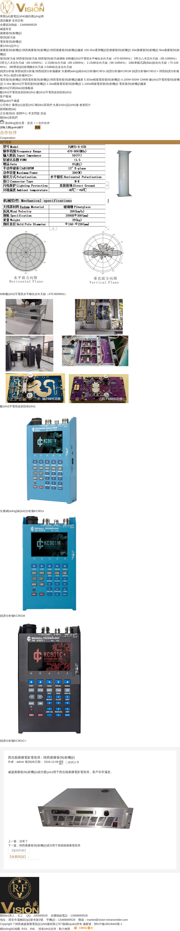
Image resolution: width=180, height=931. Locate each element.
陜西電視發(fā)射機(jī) (35, 79)
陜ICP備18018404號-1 (108, 924)
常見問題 (34, 113)
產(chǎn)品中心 (9, 45)
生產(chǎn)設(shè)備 (66, 105)
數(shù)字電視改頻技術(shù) (17, 92)
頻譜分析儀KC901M (118, 71)
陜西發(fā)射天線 (26, 58)
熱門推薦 (5, 142)
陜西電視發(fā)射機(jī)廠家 (66, 79)
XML (33, 928)
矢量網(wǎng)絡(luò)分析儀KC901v (84, 71)
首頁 (30, 123)
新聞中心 (22, 113)
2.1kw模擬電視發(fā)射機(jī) (64, 83)
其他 (43, 113)
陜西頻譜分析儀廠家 (48, 71)
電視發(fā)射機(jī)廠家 (132, 83)
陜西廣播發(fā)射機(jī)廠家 (66, 50)
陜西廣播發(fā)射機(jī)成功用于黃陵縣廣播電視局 (49, 845)
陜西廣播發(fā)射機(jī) (35, 50)
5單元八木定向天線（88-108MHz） (156, 58)
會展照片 (85, 105)
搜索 (37, 127)
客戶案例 (5, 96)
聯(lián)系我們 (43, 105)
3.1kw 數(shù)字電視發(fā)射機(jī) (25, 83)
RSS (25, 928)
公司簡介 (5, 105)
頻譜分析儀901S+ (21, 75)
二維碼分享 (72, 762)
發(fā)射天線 (7, 37)
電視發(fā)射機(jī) (11, 41)
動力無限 (64, 928)
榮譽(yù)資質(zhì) (23, 105)
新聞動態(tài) (8, 109)
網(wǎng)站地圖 (10, 928)
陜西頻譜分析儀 (25, 71)
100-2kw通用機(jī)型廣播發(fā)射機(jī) (107, 50)
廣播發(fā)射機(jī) (11, 33)
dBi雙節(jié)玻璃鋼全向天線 (26, 67)
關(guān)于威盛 (9, 100)
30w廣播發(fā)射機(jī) (145, 50)
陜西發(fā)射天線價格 (51, 58)
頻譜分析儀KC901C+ (145, 71)
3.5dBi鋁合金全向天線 (58, 67)
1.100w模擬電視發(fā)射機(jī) (100, 83)
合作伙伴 (44, 123)
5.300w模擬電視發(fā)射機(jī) (102, 79)
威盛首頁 (5, 29)
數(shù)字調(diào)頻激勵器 (16, 88)
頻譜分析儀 (7, 71)
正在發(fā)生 (7, 113)
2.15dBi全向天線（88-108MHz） (65, 62)
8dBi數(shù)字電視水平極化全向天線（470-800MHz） (99, 58)
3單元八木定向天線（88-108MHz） (22, 62)
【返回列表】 (18, 850)
